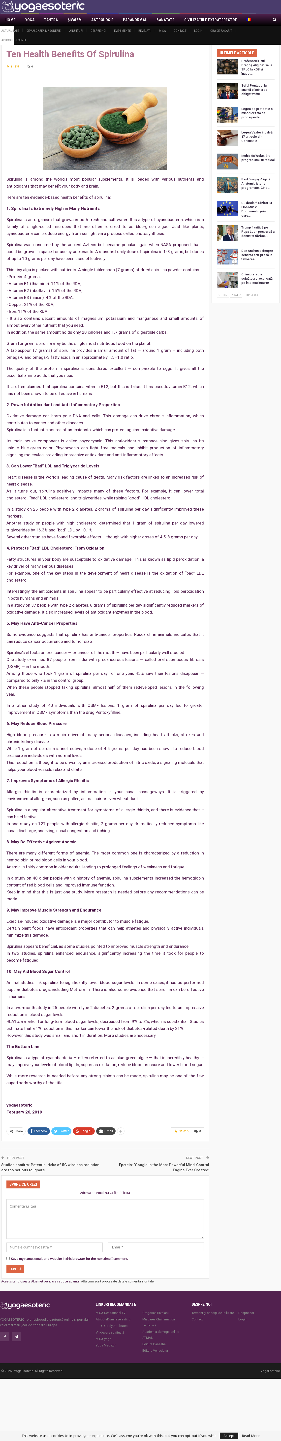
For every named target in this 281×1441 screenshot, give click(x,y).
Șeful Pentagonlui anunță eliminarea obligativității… (254, 90)
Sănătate (165, 20)
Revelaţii (144, 31)
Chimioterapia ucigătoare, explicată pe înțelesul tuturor (257, 278)
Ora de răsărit (221, 31)
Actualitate (10, 31)
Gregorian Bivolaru (155, 1312)
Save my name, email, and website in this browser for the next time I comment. (69, 1258)
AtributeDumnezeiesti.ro (113, 1319)
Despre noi (98, 31)
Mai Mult (192, 20)
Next (236, 294)
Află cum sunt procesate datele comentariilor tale (117, 1281)
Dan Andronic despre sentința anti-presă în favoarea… (257, 255)
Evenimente (122, 31)
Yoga (30, 20)
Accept (229, 1435)
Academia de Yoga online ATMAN (160, 1334)
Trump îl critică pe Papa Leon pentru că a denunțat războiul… (258, 232)
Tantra (51, 20)
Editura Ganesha (154, 1344)
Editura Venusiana (155, 1350)
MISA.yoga (103, 1339)
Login (198, 31)
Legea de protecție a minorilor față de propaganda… (257, 113)
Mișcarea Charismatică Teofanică (158, 1322)
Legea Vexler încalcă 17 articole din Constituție (257, 137)
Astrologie (102, 20)
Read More (251, 1436)
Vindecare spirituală (110, 1332)
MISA (162, 31)
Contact (180, 31)
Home (10, 20)
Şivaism (75, 20)
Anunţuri (76, 31)
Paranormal (135, 20)
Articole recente (14, 40)
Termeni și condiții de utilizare (213, 1312)
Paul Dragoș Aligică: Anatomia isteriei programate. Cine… (256, 183)
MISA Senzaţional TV (110, 1312)
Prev (223, 294)
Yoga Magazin (106, 1345)
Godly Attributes (115, 1325)
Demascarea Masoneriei (44, 31)
